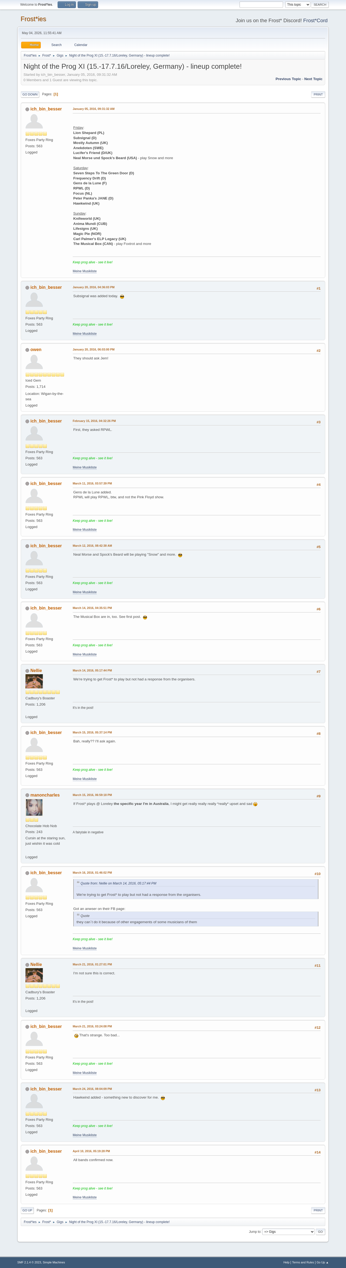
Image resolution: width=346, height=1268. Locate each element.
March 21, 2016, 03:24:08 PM (92, 1026)
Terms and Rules (303, 1262)
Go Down (30, 94)
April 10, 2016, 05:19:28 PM (91, 1151)
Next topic (313, 79)
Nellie (36, 670)
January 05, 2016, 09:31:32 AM (94, 108)
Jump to (255, 1231)
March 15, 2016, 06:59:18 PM (92, 795)
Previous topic (288, 79)
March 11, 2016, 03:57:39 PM (92, 483)
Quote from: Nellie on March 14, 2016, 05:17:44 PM (118, 883)
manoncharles (44, 795)
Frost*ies (33, 18)
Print (318, 94)
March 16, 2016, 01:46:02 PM (92, 872)
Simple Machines (54, 1262)
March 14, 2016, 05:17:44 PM (92, 670)
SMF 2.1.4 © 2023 (29, 1262)
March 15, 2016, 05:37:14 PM (92, 732)
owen (35, 349)
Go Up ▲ (323, 1262)
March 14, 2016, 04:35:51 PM (92, 608)
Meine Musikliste (85, 271)
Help (287, 1262)
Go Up (27, 1210)
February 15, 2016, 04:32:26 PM (94, 420)
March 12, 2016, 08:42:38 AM (92, 545)
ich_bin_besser (46, 109)
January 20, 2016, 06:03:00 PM (94, 349)
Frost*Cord (315, 20)
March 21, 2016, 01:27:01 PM (92, 964)
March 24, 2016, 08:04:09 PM (92, 1088)
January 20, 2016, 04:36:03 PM (94, 287)
